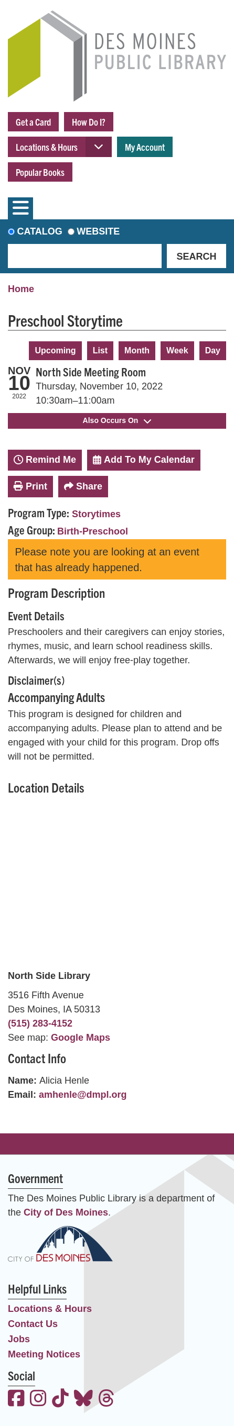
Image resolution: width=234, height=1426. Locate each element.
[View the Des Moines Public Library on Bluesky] (83, 1399)
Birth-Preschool (92, 531)
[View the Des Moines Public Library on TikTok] (60, 1399)
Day (212, 350)
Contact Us (33, 1324)
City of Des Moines (66, 1212)
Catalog (39, 231)
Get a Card (33, 122)
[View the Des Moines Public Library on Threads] (106, 1399)
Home (21, 289)
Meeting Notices (44, 1354)
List (100, 350)
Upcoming (55, 350)
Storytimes (96, 514)
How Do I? (88, 122)
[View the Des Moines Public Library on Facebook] (16, 1399)
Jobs (19, 1339)
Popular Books (40, 172)
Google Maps (80, 1037)
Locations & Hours (47, 147)
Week (177, 350)
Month (137, 350)
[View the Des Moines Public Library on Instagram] (38, 1399)
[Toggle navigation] (20, 208)
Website (98, 231)
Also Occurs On (117, 420)
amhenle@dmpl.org (83, 1094)
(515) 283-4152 (40, 1023)
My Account (145, 147)
